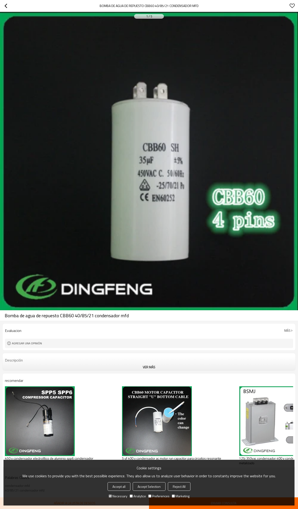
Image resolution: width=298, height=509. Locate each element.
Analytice (138, 496)
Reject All (179, 486)
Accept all (118, 486)
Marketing (181, 496)
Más (287, 330)
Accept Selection (149, 486)
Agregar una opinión (27, 343)
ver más (149, 367)
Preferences (158, 496)
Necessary (118, 496)
